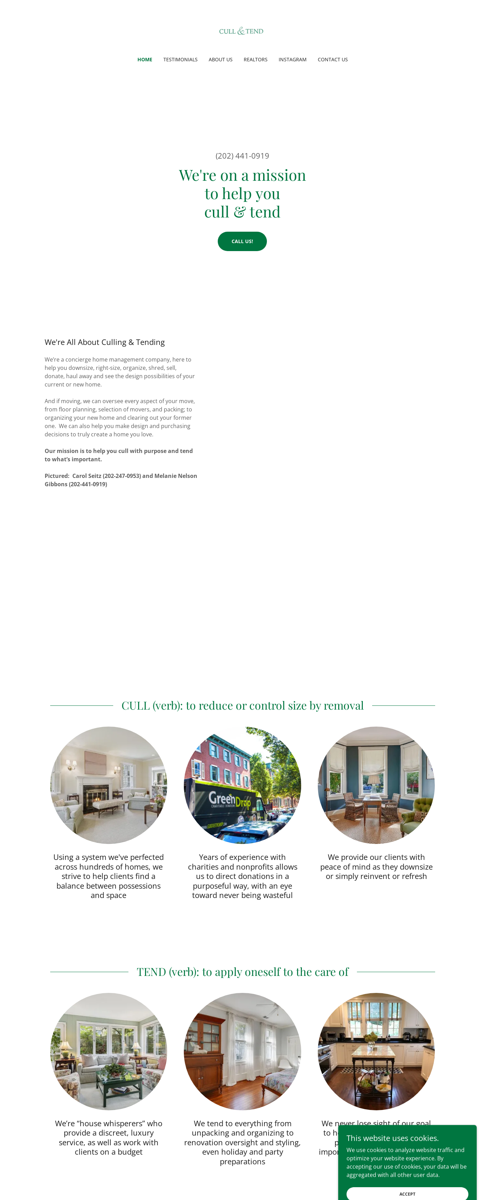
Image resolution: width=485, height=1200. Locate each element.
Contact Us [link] (333, 59)
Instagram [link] (293, 59)
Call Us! (242, 241)
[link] (242, 32)
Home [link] (144, 59)
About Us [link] (221, 59)
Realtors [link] (256, 59)
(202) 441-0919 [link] (242, 155)
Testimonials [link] (180, 59)
